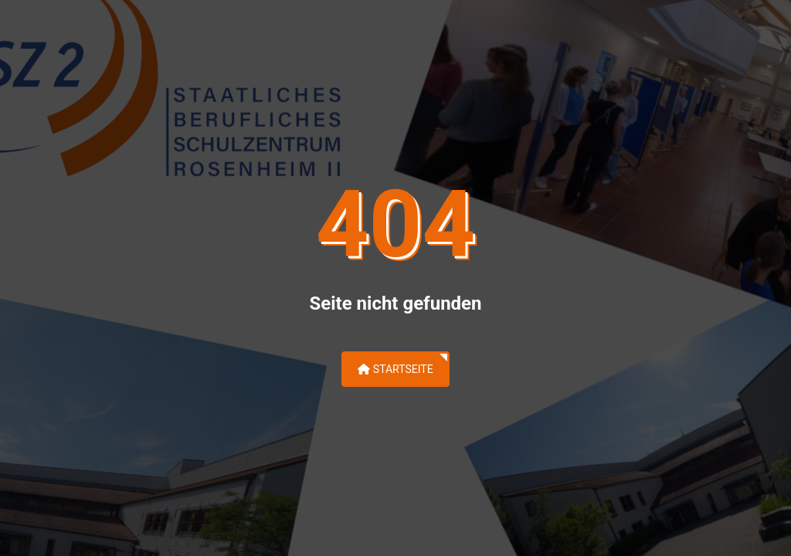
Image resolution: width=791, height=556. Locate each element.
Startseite (395, 369)
